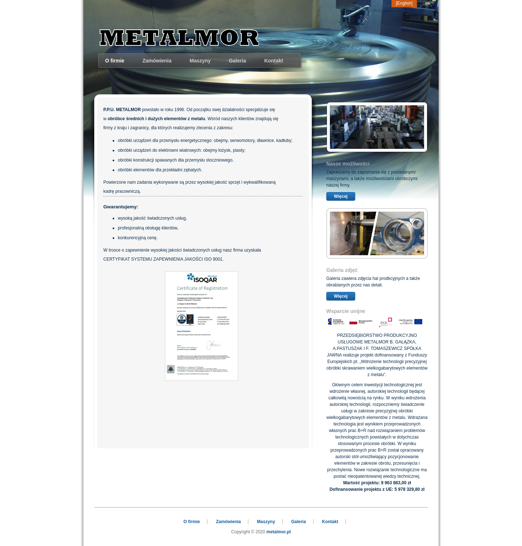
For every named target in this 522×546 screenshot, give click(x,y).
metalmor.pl (278, 531)
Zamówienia (156, 61)
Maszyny (200, 61)
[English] (404, 3)
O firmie (114, 61)
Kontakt (273, 61)
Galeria (237, 61)
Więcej (341, 196)
